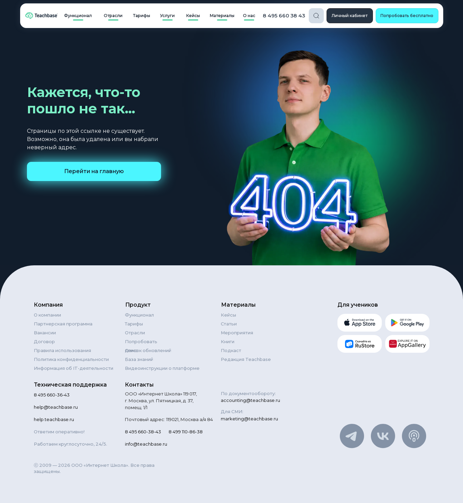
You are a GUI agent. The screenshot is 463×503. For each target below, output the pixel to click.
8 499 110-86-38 (186, 431)
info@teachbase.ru (146, 444)
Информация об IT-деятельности (73, 368)
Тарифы (134, 323)
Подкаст (231, 350)
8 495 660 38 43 (284, 15)
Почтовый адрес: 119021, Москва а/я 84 (169, 419)
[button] (407, 15)
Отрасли (135, 332)
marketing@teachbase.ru (249, 418)
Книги (227, 341)
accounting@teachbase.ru (250, 400)
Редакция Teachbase (246, 359)
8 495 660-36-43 (52, 394)
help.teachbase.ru (54, 419)
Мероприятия (237, 332)
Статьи (229, 323)
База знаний (139, 359)
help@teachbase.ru (56, 407)
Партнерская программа (63, 323)
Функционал (139, 315)
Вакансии (45, 332)
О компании (47, 315)
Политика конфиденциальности (71, 359)
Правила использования (62, 350)
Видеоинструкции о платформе (162, 368)
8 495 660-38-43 (143, 431)
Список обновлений (148, 350)
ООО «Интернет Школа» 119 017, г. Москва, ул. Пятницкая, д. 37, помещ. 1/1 (161, 400)
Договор (44, 341)
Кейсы (228, 315)
